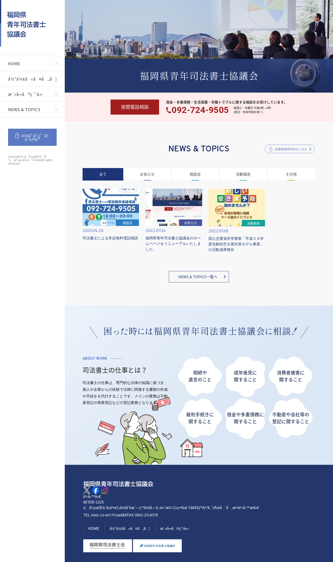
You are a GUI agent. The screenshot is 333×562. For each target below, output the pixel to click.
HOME (14, 63)
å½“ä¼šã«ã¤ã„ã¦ (32, 79)
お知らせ (147, 175)
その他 (290, 175)
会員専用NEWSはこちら (291, 149)
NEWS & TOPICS (24, 109)
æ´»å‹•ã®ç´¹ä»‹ (25, 94)
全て (103, 175)
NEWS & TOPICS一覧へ (197, 275)
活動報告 (243, 175)
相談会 (195, 175)
